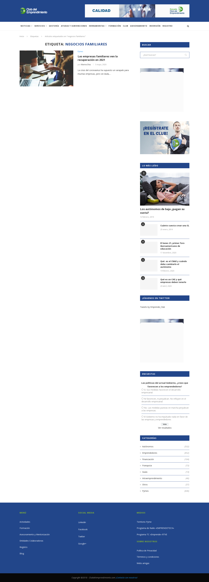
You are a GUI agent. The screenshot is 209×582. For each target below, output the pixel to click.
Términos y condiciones (148, 556)
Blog (22, 553)
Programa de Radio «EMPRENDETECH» (155, 528)
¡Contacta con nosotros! (126, 577)
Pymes (80, 52)
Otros (165, 484)
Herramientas (97, 26)
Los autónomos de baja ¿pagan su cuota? (162, 210)
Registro (168, 26)
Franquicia (165, 465)
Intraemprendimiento (165, 478)
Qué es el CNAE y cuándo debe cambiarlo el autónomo (173, 264)
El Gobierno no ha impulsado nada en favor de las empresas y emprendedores (165, 418)
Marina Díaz (86, 64)
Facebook (83, 529)
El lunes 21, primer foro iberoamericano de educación (172, 246)
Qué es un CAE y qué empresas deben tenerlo (173, 281)
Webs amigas (143, 563)
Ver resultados (165, 427)
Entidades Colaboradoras (31, 540)
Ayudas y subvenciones (74, 26)
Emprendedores (165, 452)
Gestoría (54, 26)
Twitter (81, 536)
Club (125, 26)
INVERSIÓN (155, 26)
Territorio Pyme (144, 521)
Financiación (165, 459)
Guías (165, 472)
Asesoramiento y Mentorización (35, 534)
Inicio (22, 36)
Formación (115, 26)
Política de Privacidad (147, 550)
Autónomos (165, 446)
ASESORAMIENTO (138, 26)
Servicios (39, 26)
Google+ (82, 543)
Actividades (25, 521)
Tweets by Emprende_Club (152, 307)
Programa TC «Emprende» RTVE (152, 534)
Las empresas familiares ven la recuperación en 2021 (98, 58)
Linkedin (82, 522)
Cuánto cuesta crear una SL (174, 225)
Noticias (25, 26)
